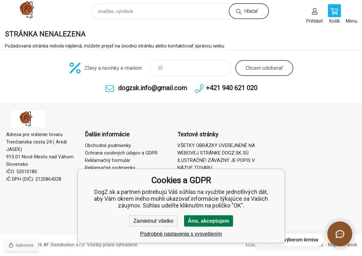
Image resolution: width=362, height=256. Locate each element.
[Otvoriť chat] (339, 233)
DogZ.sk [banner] (33, 9)
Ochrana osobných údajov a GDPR (121, 153)
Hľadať (251, 11)
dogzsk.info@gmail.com (152, 88)
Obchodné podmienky (108, 145)
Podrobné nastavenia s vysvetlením (181, 234)
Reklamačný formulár (107, 160)
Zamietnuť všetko (153, 221)
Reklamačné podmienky (110, 168)
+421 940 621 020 (231, 88)
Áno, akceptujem (208, 221)
